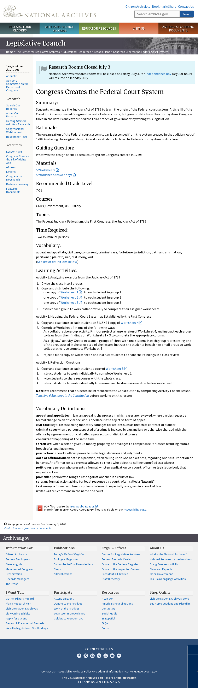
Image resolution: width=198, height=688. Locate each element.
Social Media (109, 613)
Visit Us (139, 28)
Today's (69, 554)
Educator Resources (99, 28)
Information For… (20, 548)
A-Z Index (107, 598)
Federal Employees (18, 559)
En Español (108, 618)
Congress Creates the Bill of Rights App (17, 159)
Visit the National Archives (22, 608)
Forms (106, 628)
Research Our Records (19, 28)
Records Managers (17, 579)
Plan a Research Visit (18, 603)
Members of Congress (20, 569)
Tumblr (99, 655)
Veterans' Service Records (59, 28)
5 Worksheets (45, 170)
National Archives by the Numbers (171, 559)
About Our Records (12, 114)
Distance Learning (17, 184)
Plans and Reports (161, 569)
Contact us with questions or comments (27, 528)
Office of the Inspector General (121, 569)
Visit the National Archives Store (170, 598)
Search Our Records (13, 107)
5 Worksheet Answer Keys (54, 175)
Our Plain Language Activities (168, 579)
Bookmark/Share (164, 6)
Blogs (57, 569)
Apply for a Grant (16, 618)
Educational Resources (77, 52)
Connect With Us (99, 649)
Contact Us (186, 6)
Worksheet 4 (130, 323)
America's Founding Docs (117, 603)
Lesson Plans (102, 52)
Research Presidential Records (25, 623)
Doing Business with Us (164, 564)
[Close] (193, 649)
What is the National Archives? (168, 554)
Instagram (92, 655)
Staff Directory (111, 579)
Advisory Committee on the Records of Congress (17, 85)
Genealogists (14, 564)
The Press (12, 584)
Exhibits (11, 172)
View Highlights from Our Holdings (27, 628)
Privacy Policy (83, 671)
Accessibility (64, 671)
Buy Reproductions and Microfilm (170, 603)
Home (9, 52)
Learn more (164, 680)
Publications (64, 548)
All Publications (63, 574)
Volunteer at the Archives (69, 613)
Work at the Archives (67, 608)
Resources (110, 592)
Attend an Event (64, 598)
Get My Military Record (20, 598)
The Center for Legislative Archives (38, 52)
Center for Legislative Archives (121, 554)
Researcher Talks (17, 137)
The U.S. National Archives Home (49, 11)
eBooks (11, 167)
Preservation (14, 574)
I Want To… (15, 592)
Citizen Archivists (138, 6)
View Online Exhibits (18, 613)
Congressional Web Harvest (15, 130)
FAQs (105, 623)
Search (186, 14)
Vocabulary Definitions (60, 408)
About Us (12, 76)
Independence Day (158, 74)
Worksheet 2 (69, 297)
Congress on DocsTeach (14, 177)
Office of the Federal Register (120, 564)
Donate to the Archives (68, 603)
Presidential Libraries (115, 574)
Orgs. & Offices (114, 548)
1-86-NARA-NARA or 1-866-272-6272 (99, 682)
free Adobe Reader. (84, 506)
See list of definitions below (57, 262)
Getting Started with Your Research (18, 122)
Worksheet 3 (69, 302)
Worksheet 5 (115, 368)
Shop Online (160, 592)
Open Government (161, 574)
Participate (63, 592)
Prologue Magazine (66, 559)
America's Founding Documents (178, 28)
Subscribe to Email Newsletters (73, 564)
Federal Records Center (117, 559)
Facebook (79, 655)
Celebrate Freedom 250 (68, 618)
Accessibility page (135, 509)
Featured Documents (13, 190)
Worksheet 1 (69, 292)
